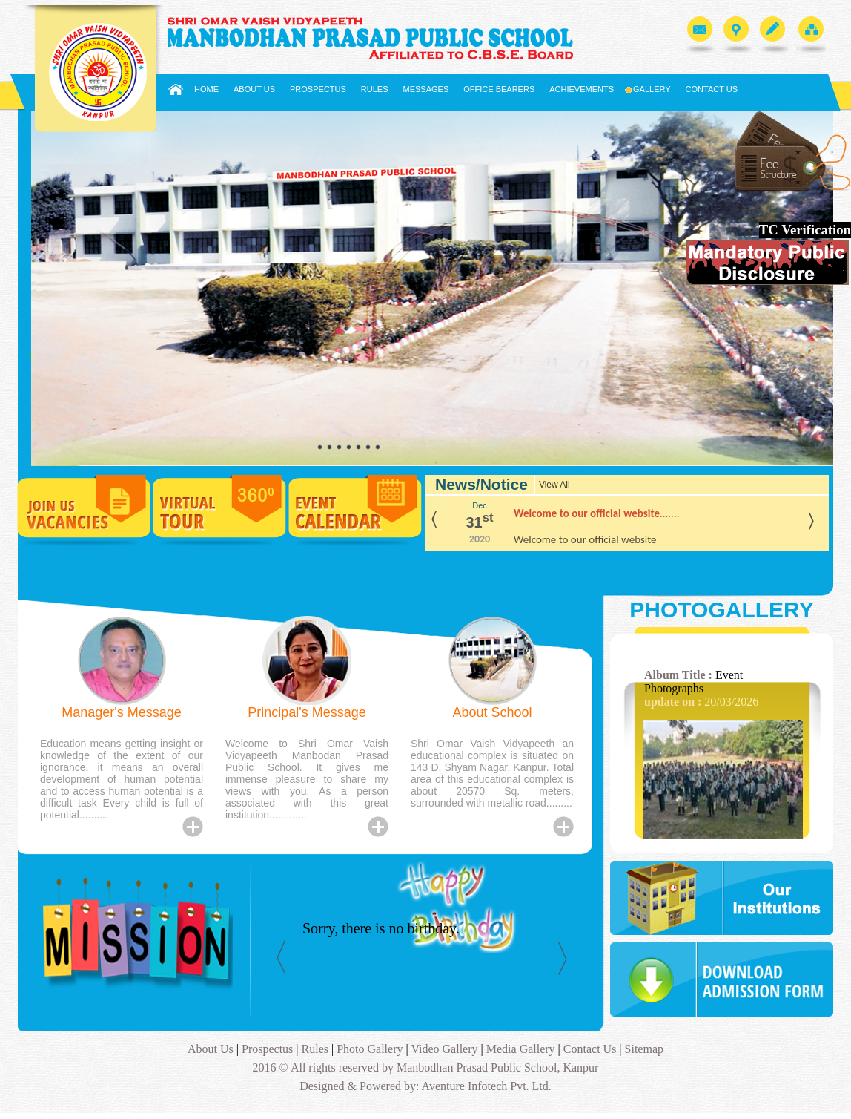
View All (554, 484)
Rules (374, 89)
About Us (254, 89)
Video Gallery (445, 1049)
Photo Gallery (368, 1049)
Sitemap (644, 1049)
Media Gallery (520, 1049)
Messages (426, 89)
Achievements (581, 89)
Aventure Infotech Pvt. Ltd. (485, 1086)
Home (206, 89)
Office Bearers (498, 89)
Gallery (650, 90)
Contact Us (712, 89)
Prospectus (318, 89)
